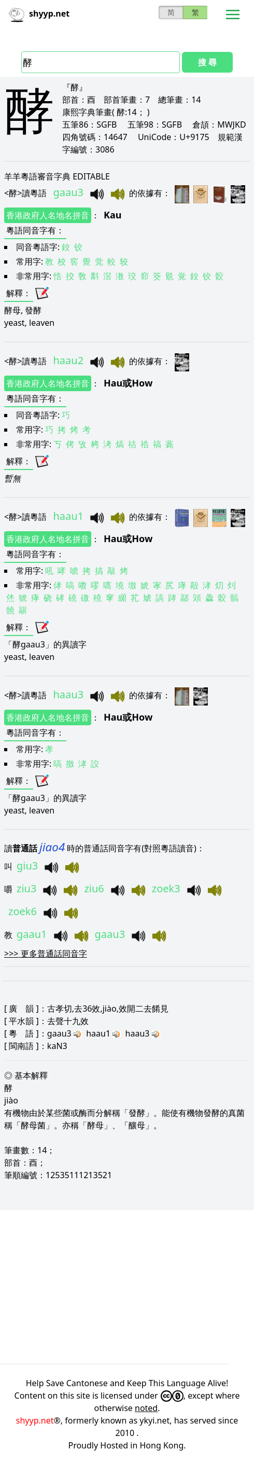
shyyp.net (35, 1420)
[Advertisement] (127, 1287)
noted (146, 1408)
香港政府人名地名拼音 (47, 215)
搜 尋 (207, 62)
